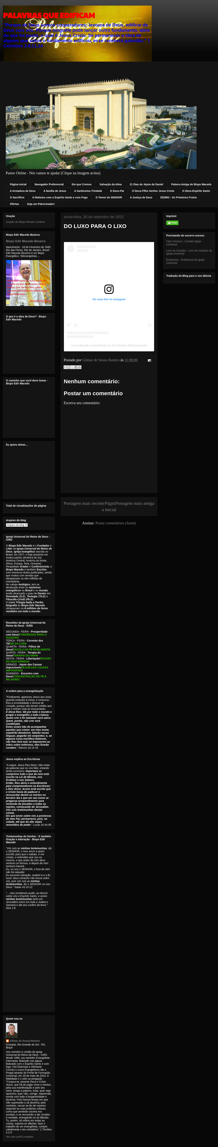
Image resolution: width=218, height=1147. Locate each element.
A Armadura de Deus (22, 190)
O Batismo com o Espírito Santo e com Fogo (60, 197)
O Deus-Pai (117, 190)
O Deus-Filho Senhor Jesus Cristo (153, 190)
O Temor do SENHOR (109, 197)
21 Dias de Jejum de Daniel (146, 184)
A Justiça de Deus (141, 197)
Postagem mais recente (84, 503)
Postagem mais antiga (134, 503)
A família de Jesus (54, 190)
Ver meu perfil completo (19, 1136)
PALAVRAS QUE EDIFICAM (49, 15)
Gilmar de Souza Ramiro (25, 1040)
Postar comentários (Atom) (116, 523)
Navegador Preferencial (49, 184)
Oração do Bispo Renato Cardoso (25, 221)
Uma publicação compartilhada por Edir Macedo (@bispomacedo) (109, 345)
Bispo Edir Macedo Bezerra (25, 241)
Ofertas (14, 203)
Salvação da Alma (110, 184)
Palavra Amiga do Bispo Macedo (191, 184)
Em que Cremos (82, 184)
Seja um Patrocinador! (41, 203)
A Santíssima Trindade (88, 190)
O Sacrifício (17, 197)
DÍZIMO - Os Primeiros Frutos (178, 197)
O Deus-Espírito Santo (196, 190)
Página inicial (18, 184)
